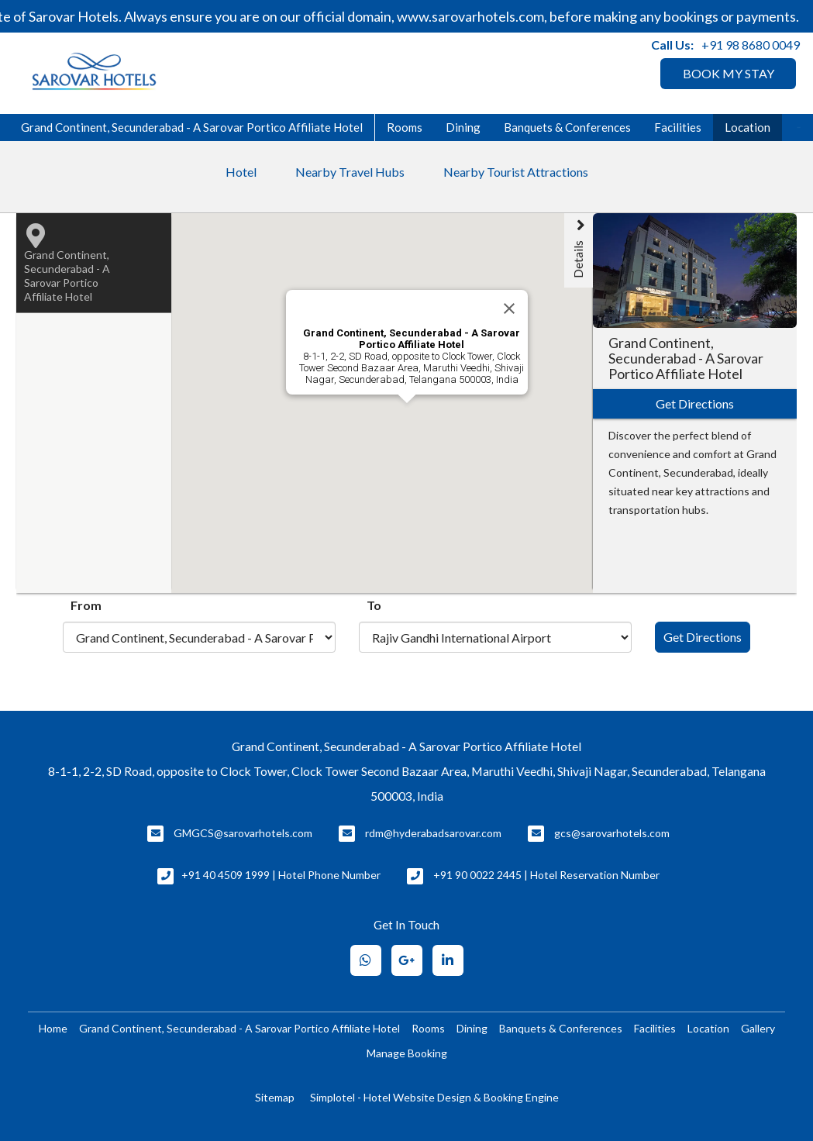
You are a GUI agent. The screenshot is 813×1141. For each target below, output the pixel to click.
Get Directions (702, 636)
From (86, 605)
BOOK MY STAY (728, 73)
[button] (482, 505)
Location (747, 127)
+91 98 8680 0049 (750, 44)
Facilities (677, 127)
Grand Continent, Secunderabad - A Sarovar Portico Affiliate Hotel (192, 127)
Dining (463, 127)
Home (53, 1028)
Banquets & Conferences (567, 127)
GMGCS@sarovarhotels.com (243, 832)
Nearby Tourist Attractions (515, 171)
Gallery (758, 1028)
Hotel (241, 171)
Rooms (404, 127)
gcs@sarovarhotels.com (612, 832)
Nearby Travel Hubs (350, 171)
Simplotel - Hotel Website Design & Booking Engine (434, 1097)
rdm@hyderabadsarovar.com (433, 832)
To (374, 605)
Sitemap (275, 1097)
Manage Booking (407, 1053)
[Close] (509, 308)
